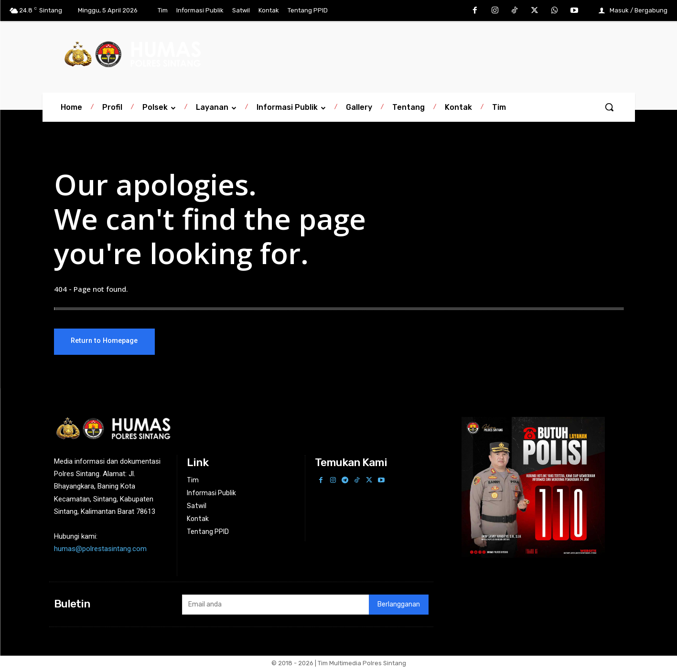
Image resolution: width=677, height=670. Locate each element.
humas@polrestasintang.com (100, 548)
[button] (609, 107)
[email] (275, 605)
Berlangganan (398, 604)
